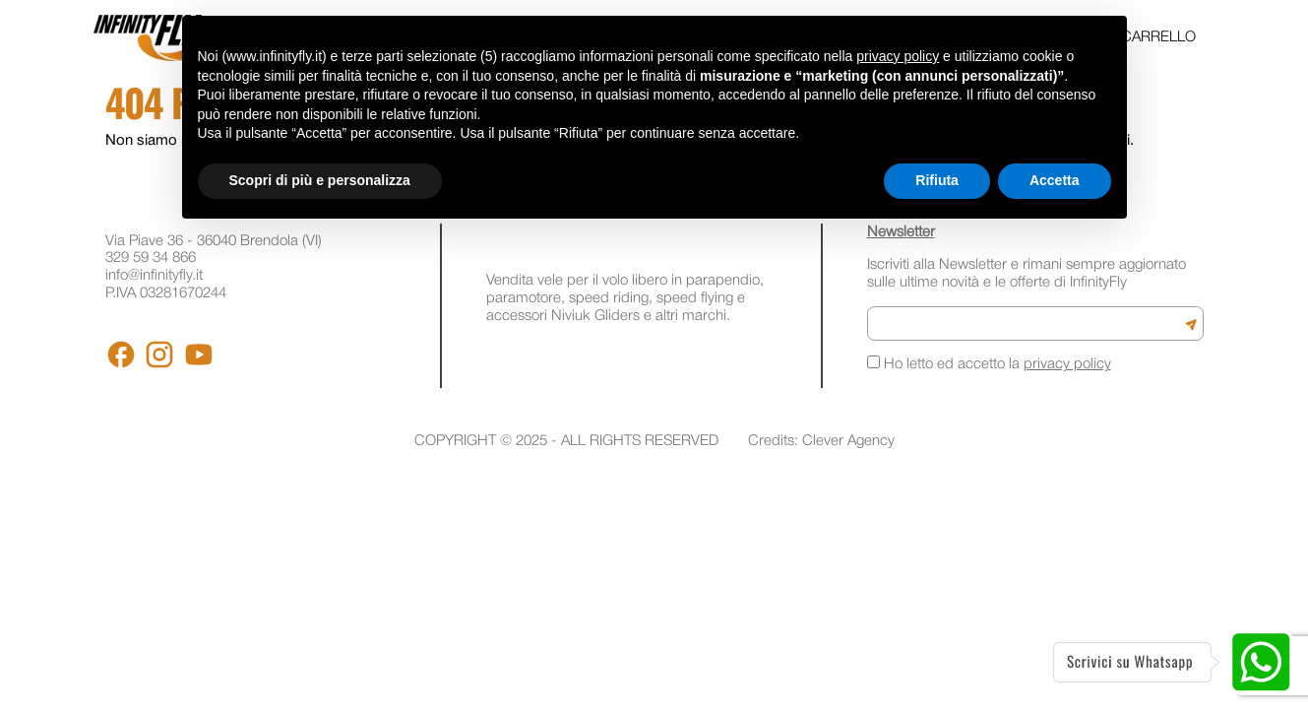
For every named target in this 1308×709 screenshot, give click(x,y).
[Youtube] (199, 355)
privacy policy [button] (897, 56)
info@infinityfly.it (154, 276)
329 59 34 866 (150, 258)
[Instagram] (159, 355)
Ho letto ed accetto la (989, 363)
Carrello (1158, 37)
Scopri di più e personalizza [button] (319, 180)
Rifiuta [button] (937, 180)
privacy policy (1067, 364)
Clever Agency (848, 441)
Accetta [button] (1054, 180)
